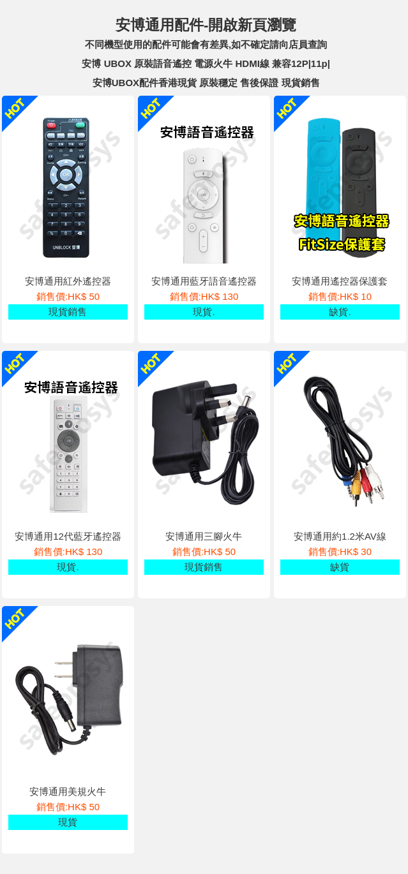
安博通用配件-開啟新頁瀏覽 (206, 25)
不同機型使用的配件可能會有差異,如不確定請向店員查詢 (206, 44)
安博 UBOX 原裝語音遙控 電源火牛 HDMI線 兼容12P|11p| (205, 63)
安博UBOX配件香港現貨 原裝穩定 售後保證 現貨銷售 (206, 82)
